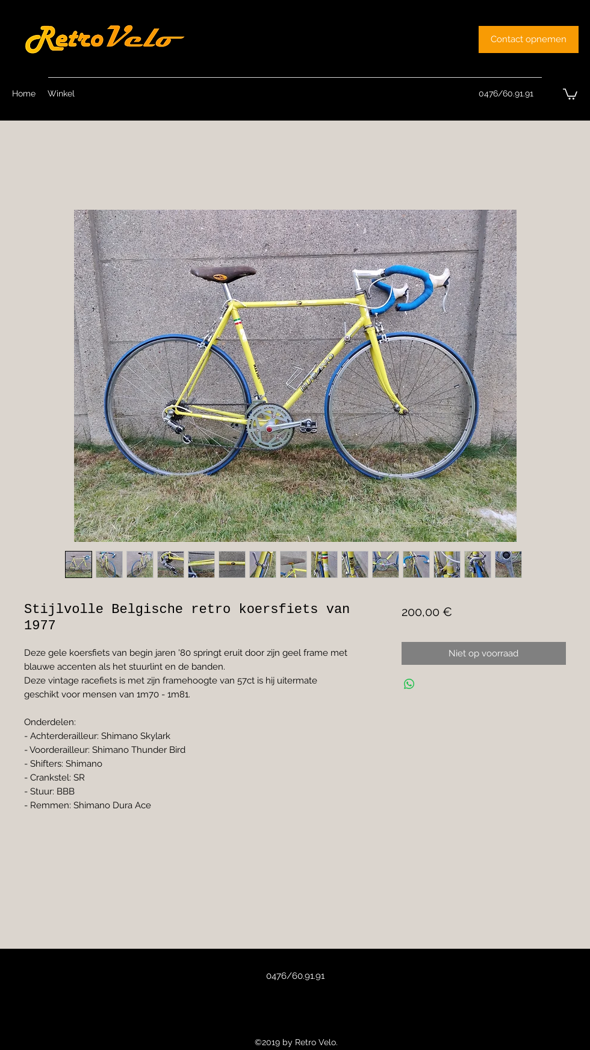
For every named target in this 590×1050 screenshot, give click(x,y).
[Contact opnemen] (529, 39)
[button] (570, 93)
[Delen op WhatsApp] (409, 684)
